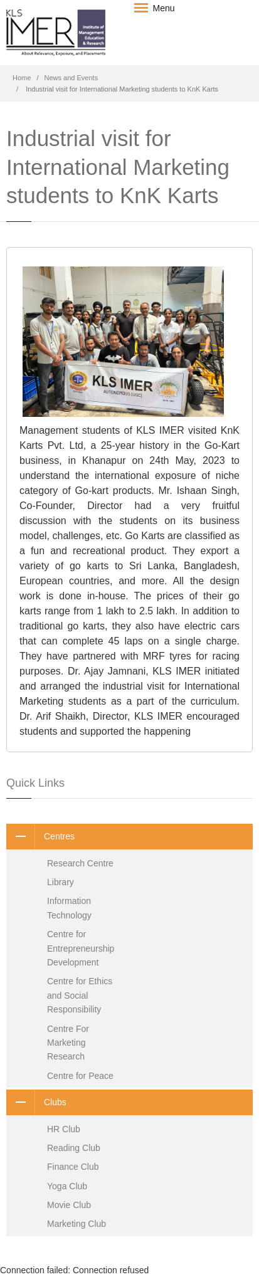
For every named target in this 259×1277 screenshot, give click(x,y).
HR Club (63, 1129)
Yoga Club (67, 1186)
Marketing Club (76, 1224)
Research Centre (80, 863)
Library (60, 882)
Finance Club (73, 1167)
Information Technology (69, 908)
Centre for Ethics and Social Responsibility (79, 995)
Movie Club (69, 1205)
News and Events (71, 77)
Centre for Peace (80, 1076)
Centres (40, 836)
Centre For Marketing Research (68, 1043)
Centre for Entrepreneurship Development (80, 948)
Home (22, 77)
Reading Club (73, 1148)
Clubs (36, 1102)
